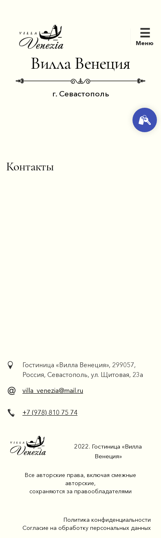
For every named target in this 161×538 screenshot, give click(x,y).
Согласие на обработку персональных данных (86, 527)
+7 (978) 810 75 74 (49, 412)
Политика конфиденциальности (107, 519)
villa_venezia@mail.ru (52, 390)
